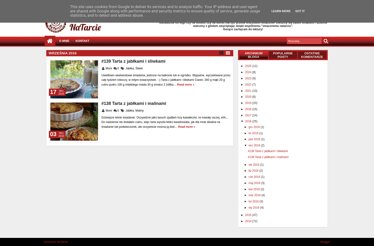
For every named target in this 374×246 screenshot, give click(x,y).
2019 (248, 103)
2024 (248, 72)
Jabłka (129, 68)
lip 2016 (254, 170)
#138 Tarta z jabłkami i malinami (133, 103)
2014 (248, 221)
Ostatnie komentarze (312, 55)
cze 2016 (255, 177)
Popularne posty (283, 55)
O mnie (64, 41)
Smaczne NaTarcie (56, 242)
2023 (248, 78)
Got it (300, 11)
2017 (248, 115)
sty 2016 (254, 207)
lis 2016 (254, 133)
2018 (248, 109)
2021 (248, 90)
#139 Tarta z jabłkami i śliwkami (133, 61)
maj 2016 (255, 183)
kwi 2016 (255, 189)
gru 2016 (255, 127)
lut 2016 (254, 201)
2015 (248, 215)
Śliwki (139, 68)
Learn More (281, 11)
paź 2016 (255, 139)
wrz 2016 (255, 145)
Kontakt (82, 41)
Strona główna (50, 41)
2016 (248, 121)
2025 (248, 66)
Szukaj (325, 41)
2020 (248, 96)
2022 (248, 84)
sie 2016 (254, 164)
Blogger (325, 242)
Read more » (185, 84)
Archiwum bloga (254, 55)
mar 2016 (255, 195)
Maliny (139, 110)
